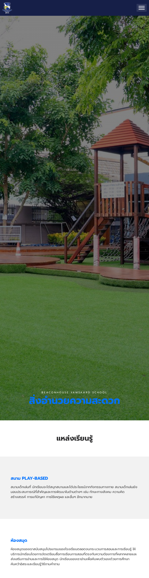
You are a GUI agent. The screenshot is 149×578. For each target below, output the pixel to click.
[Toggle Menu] (142, 8)
